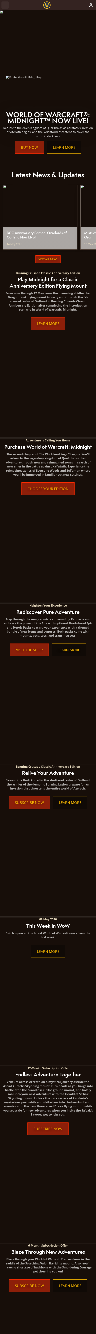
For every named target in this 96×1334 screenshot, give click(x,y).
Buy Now (29, 147)
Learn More (64, 147)
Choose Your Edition (48, 396)
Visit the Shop (29, 465)
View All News (48, 259)
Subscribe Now (29, 526)
